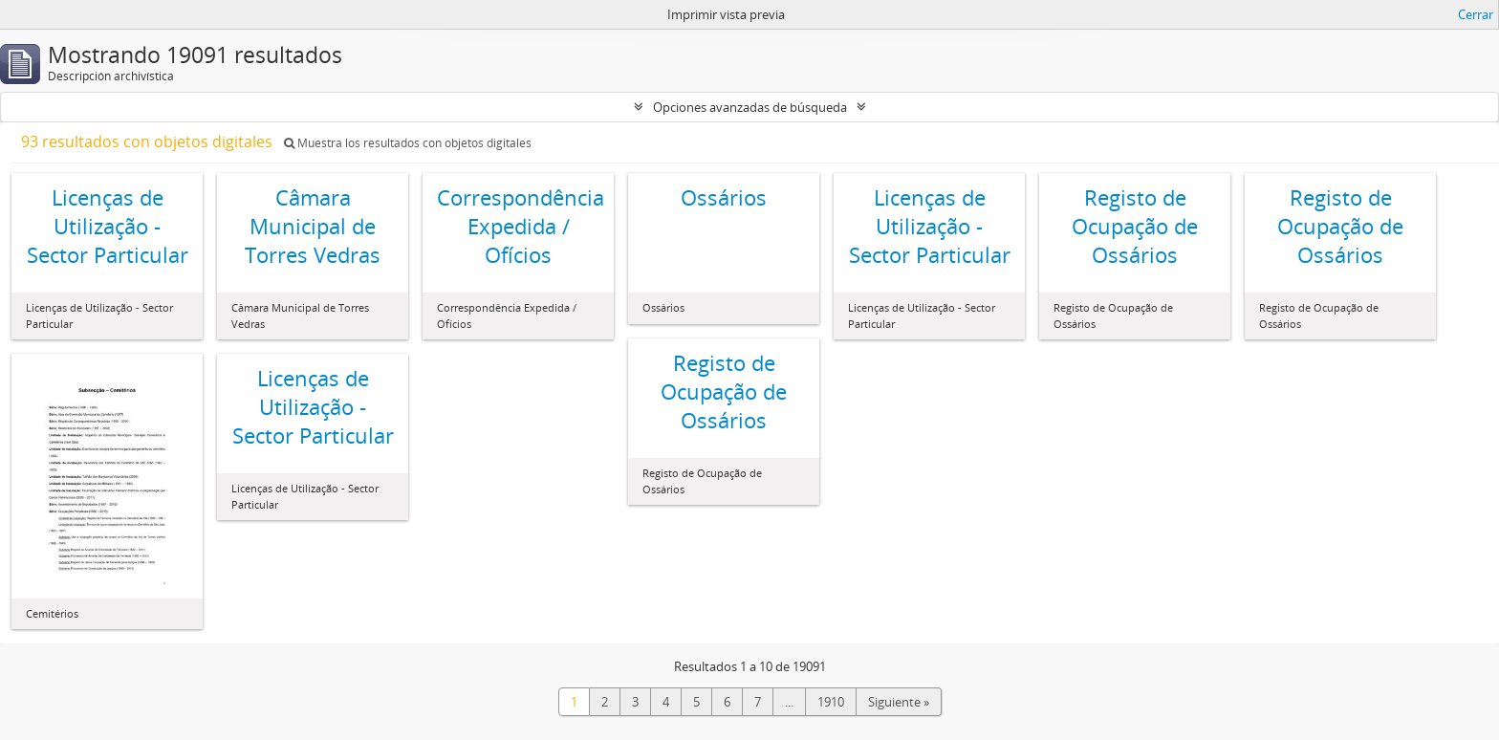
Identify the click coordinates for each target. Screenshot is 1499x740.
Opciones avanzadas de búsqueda (750, 107)
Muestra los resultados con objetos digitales (408, 143)
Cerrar (1475, 14)
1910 (830, 701)
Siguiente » (898, 701)
